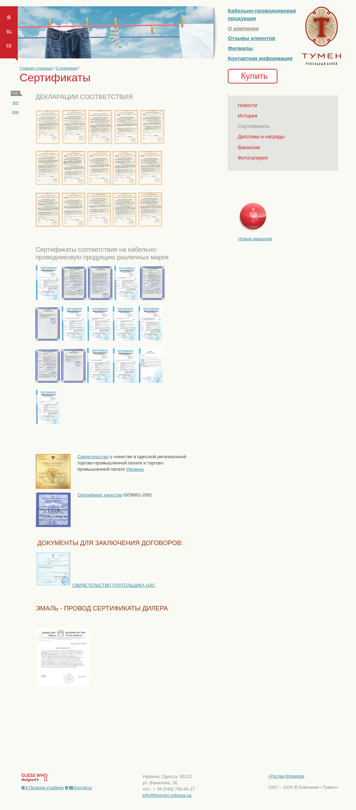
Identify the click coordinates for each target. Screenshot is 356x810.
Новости (247, 105)
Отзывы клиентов (251, 38)
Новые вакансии (255, 238)
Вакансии (249, 147)
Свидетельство (92, 456)
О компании (66, 68)
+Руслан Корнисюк (286, 776)
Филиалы (240, 48)
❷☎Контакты (78, 787)
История (247, 116)
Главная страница (36, 68)
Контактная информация (260, 58)
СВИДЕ (80, 585)
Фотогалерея (253, 158)
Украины (135, 469)
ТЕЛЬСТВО (121, 585)
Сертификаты (254, 126)
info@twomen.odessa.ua (167, 795)
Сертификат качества (99, 494)
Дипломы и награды (261, 136)
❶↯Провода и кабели (42, 787)
